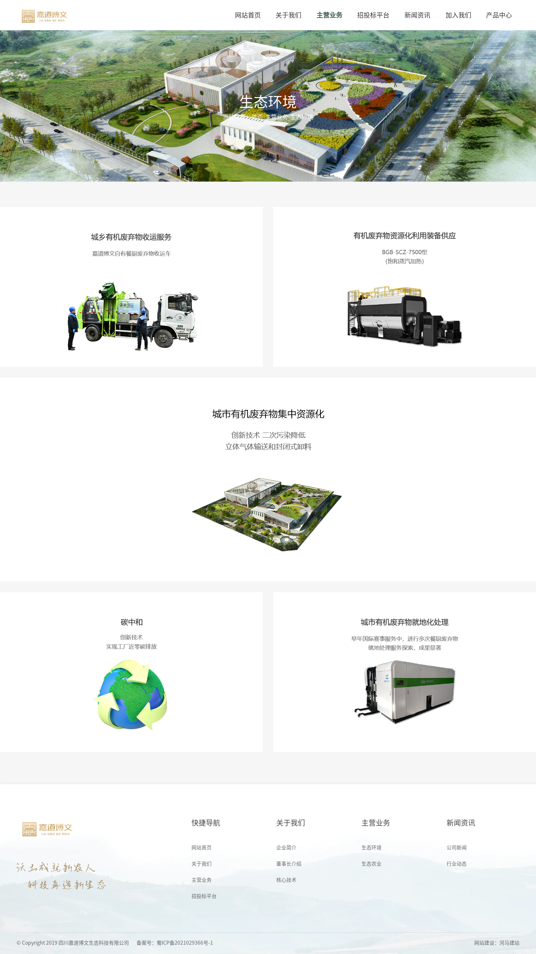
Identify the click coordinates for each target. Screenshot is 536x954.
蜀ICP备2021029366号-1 (185, 942)
